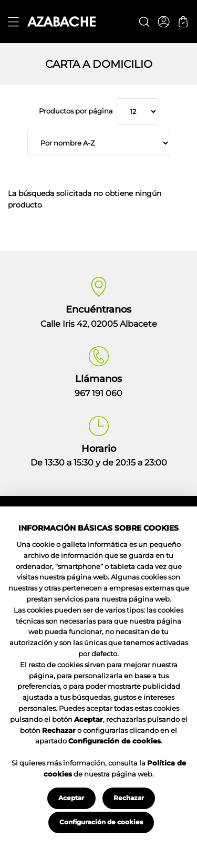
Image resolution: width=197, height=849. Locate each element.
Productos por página (77, 111)
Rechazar (128, 798)
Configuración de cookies (101, 822)
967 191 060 (98, 393)
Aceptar (71, 798)
